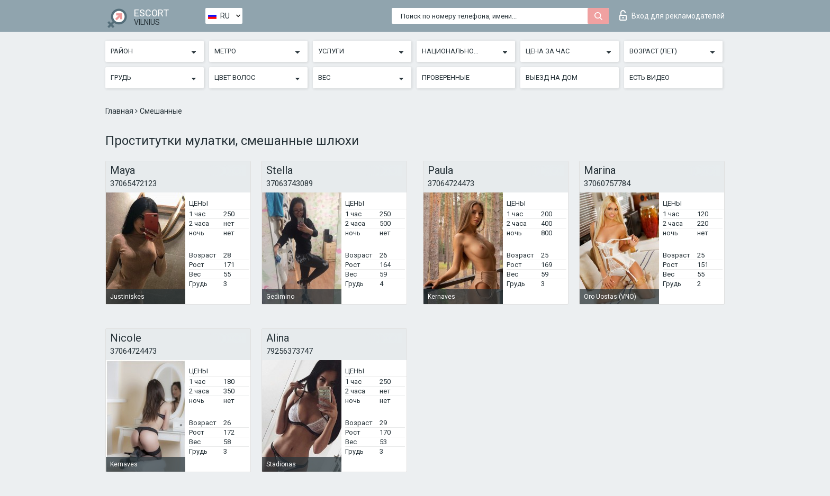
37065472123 (133, 183)
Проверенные (446, 77)
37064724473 (451, 183)
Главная (120, 111)
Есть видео (649, 77)
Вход (672, 15)
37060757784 (607, 183)
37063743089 (289, 183)
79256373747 (289, 351)
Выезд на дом (552, 77)
